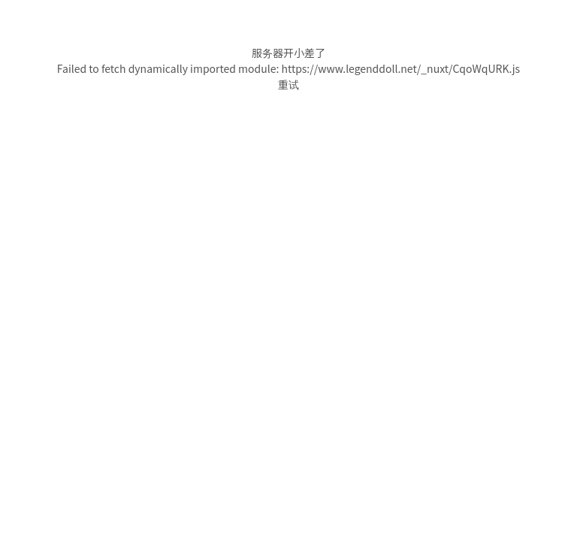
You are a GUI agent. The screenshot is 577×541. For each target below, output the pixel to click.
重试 (288, 84)
